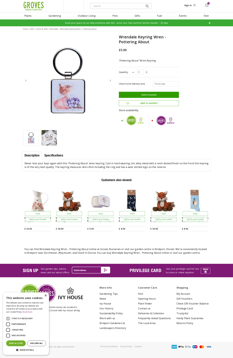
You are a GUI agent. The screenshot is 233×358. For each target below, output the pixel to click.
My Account (183, 293)
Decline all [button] (36, 343)
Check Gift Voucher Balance (192, 303)
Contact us (144, 308)
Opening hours (147, 298)
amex (174, 346)
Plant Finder (145, 303)
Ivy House (105, 303)
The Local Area (146, 323)
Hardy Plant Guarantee (189, 318)
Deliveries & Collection (151, 313)
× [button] (45, 296)
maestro (195, 346)
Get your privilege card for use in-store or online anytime (182, 270)
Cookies (138, 346)
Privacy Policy (126, 346)
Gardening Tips (109, 293)
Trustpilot (182, 313)
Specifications (53, 155)
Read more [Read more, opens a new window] (27, 312)
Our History (106, 308)
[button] (26, 350)
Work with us (107, 318)
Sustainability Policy (111, 313)
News (103, 298)
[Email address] (91, 270)
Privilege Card (184, 308)
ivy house (73, 6)
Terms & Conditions (109, 346)
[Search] (114, 6)
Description (32, 155)
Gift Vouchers (184, 298)
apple (181, 346)
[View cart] (206, 5)
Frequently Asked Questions (154, 318)
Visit (140, 293)
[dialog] (26, 323)
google (188, 346)
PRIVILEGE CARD (145, 270)
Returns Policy (184, 323)
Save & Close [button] (16, 343)
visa (209, 346)
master (202, 346)
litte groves (55, 6)
